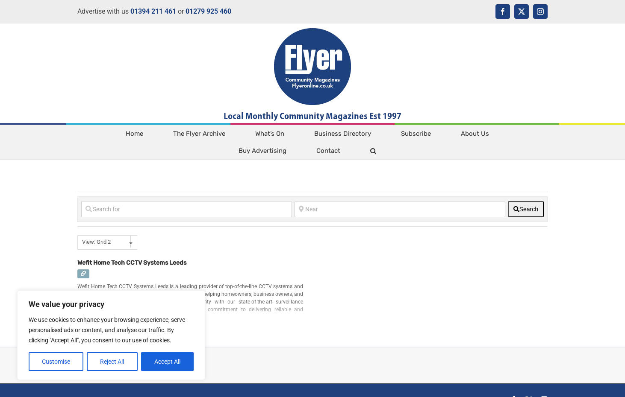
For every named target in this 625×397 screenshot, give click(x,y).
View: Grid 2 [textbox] (96, 242)
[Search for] (186, 209)
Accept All (167, 361)
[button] (373, 150)
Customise (56, 361)
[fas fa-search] (526, 209)
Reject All (112, 361)
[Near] (400, 209)
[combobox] (107, 242)
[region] (111, 335)
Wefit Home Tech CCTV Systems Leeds (131, 262)
